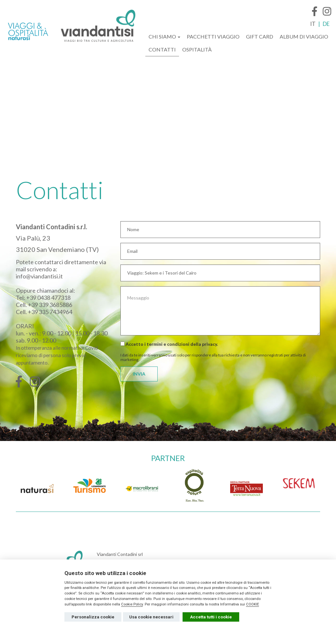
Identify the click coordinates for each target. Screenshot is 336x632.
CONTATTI (162, 49)
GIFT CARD (259, 36)
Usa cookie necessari (151, 617)
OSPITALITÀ (197, 49)
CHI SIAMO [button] (164, 36)
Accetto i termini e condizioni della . (169, 343)
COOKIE (252, 604)
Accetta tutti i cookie (211, 617)
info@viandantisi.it (39, 276)
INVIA (139, 374)
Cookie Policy (132, 604)
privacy (209, 344)
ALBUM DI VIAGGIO (304, 36)
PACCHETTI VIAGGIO (213, 36)
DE (326, 24)
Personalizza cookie (93, 617)
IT (313, 24)
